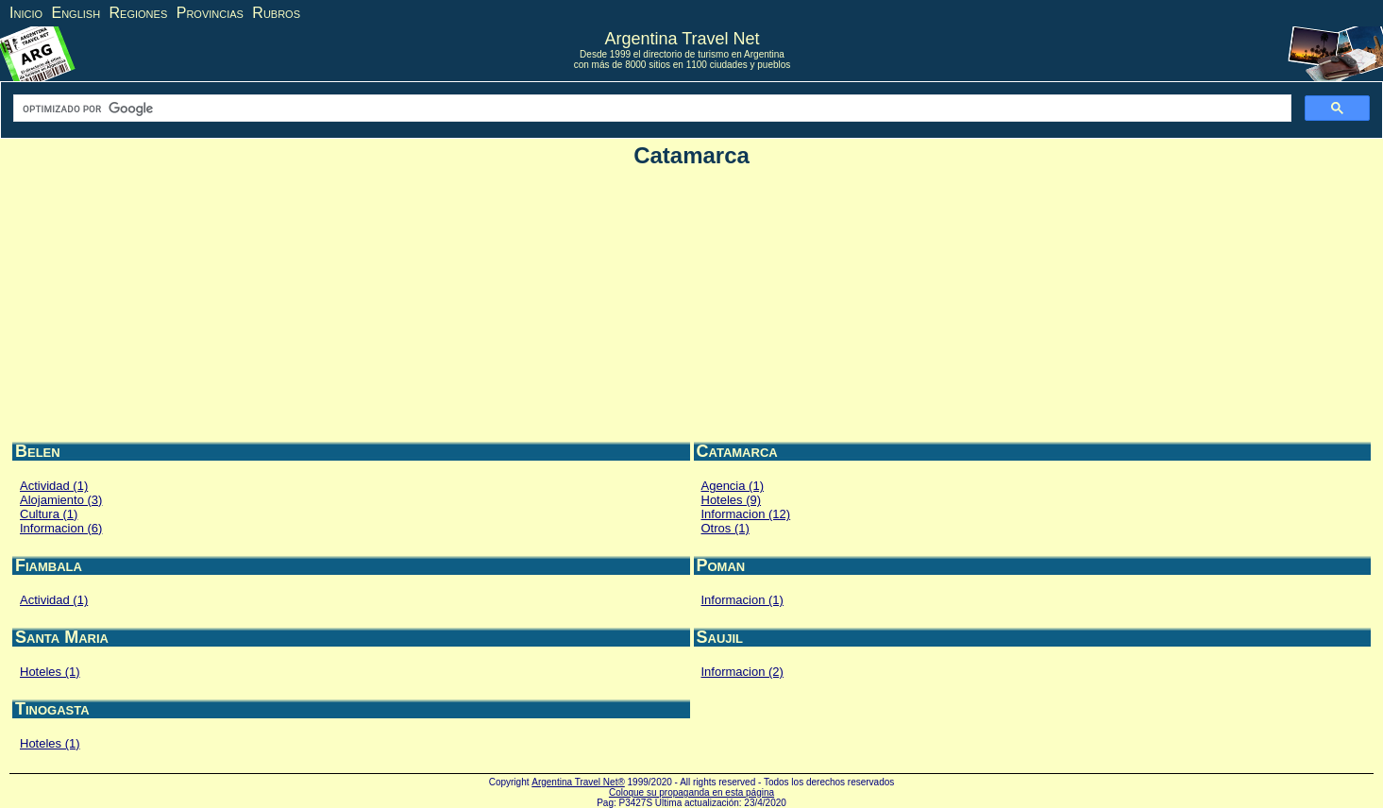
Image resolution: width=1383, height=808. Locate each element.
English (75, 13)
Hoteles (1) (50, 672)
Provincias (210, 13)
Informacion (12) (746, 514)
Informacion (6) (61, 528)
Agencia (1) (732, 486)
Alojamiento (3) (61, 500)
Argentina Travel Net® (578, 782)
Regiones (139, 13)
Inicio (25, 13)
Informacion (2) (742, 672)
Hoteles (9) (731, 500)
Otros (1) (725, 528)
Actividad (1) (54, 486)
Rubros (276, 13)
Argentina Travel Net (681, 38)
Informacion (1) (742, 600)
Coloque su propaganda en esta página (691, 792)
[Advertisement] (692, 307)
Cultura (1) (48, 514)
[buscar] (650, 108)
